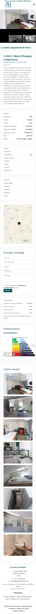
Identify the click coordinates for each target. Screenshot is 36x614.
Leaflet (30, 242)
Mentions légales (27, 606)
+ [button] (5, 207)
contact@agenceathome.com (19, 581)
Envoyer (8, 290)
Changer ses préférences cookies (19, 608)
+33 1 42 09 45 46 (19, 579)
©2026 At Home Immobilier (12, 606)
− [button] (5, 209)
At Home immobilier (8, 5)
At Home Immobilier (18, 567)
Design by (19, 611)
